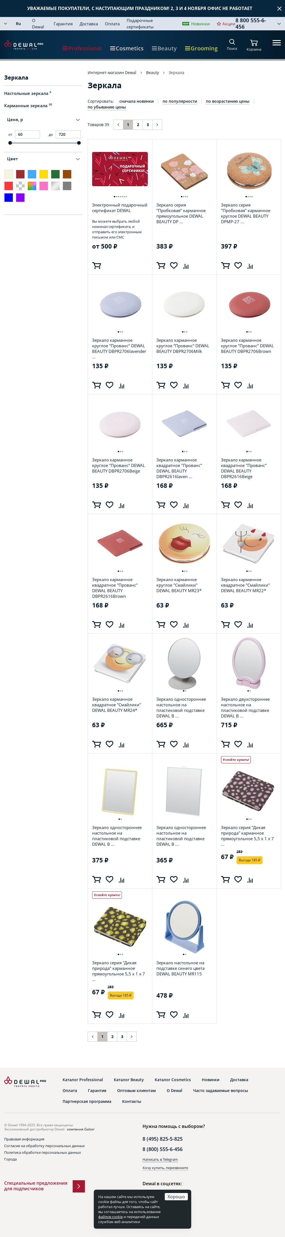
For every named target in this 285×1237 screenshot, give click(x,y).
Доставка (89, 24)
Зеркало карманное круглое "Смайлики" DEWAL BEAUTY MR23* (179, 585)
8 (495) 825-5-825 (162, 1138)
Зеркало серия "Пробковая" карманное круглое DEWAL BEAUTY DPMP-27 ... (245, 213)
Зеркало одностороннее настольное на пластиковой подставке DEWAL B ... (181, 707)
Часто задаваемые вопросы (220, 1090)
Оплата (112, 24)
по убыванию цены (107, 107)
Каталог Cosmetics (173, 1080)
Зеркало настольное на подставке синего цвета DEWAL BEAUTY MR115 (180, 968)
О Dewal (38, 23)
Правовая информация (24, 1139)
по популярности (180, 101)
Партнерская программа (87, 1101)
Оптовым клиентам (136, 1090)
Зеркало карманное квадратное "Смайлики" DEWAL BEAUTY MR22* (245, 585)
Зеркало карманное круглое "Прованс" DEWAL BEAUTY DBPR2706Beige (118, 465)
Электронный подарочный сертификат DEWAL (120, 207)
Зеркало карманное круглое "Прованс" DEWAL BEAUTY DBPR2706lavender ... (119, 348)
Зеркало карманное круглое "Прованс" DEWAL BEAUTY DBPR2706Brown (247, 345)
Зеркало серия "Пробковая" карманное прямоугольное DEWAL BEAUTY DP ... (181, 213)
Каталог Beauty (129, 1080)
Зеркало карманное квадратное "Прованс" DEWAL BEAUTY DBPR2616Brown (115, 588)
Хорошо (176, 1196)
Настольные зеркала (27, 93)
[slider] (10, 143)
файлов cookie (110, 1216)
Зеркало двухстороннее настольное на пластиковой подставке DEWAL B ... (245, 707)
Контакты (131, 1101)
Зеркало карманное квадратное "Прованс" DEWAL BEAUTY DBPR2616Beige (244, 468)
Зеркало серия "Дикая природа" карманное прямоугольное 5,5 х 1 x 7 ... (247, 836)
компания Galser (81, 1129)
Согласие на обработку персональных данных (44, 1145)
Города (10, 1159)
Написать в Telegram (160, 1159)
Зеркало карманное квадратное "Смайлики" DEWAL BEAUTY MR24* (116, 704)
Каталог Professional (83, 1080)
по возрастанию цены (227, 101)
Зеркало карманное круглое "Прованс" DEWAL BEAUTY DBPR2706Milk (182, 345)
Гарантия (63, 24)
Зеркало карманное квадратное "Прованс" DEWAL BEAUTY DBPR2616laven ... (179, 468)
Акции (228, 24)
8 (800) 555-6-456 (162, 1149)
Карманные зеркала (28, 105)
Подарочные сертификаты (140, 23)
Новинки (200, 24)
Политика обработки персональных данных (42, 1152)
